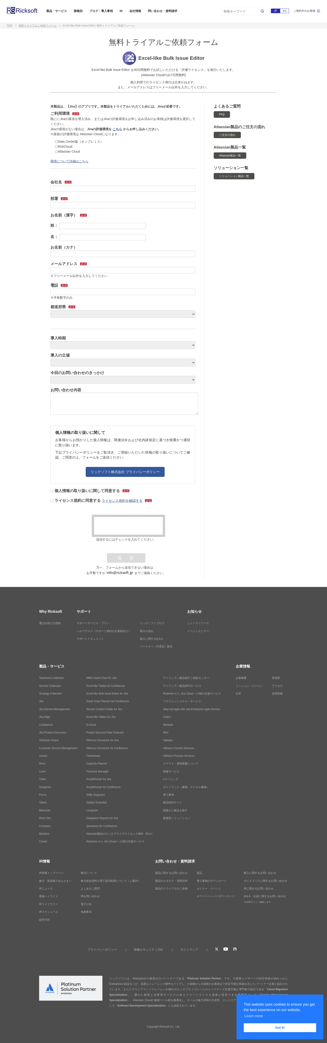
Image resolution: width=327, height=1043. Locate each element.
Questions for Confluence (101, 826)
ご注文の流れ (227, 135)
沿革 (238, 693)
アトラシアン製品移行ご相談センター (186, 678)
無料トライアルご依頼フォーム (38, 25)
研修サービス (171, 771)
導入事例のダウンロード (212, 880)
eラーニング (170, 779)
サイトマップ (189, 949)
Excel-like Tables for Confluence (105, 685)
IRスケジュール (48, 911)
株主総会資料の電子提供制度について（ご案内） (110, 880)
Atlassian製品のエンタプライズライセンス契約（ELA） (120, 833)
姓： (54, 225)
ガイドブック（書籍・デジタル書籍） (186, 787)
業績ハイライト (48, 896)
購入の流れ (147, 631)
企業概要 (241, 678)
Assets (43, 755)
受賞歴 (276, 678)
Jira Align (44, 717)
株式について (89, 873)
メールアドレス (68, 264)
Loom (42, 771)
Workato (168, 724)
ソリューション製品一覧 (234, 176)
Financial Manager (97, 771)
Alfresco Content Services (178, 748)
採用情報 (277, 693)
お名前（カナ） (63, 247)
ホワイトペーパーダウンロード (216, 896)
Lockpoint (92, 810)
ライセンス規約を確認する (122, 500)
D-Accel (91, 724)
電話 (59, 285)
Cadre (167, 717)
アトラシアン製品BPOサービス (182, 685)
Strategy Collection (50, 693)
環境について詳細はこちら (69, 161)
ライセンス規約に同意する (101, 500)
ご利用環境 (64, 113)
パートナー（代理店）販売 (156, 646)
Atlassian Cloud (67, 151)
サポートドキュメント (90, 638)
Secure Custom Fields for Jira (104, 709)
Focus (43, 794)
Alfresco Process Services (178, 755)
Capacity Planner (96, 763)
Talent (42, 802)
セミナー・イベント (209, 888)
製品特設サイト (172, 802)
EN (284, 10)
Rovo (42, 763)
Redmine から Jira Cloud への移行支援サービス (115, 841)
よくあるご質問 (90, 888)
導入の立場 (60, 355)
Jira (41, 701)
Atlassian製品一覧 (230, 155)
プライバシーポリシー (102, 949)
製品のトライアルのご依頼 (171, 888)
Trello (42, 779)
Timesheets (93, 755)
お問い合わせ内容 (65, 390)
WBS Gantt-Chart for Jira (101, 678)
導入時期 (58, 338)
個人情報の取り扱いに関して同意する (90, 491)
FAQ (222, 114)
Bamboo (44, 833)
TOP (9, 25)
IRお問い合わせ (90, 896)
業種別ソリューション (176, 818)
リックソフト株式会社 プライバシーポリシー (125, 472)
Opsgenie (45, 787)
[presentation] (128, 526)
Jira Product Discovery (52, 732)
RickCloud (63, 146)
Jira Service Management (54, 709)
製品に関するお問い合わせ (171, 873)
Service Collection (50, 685)
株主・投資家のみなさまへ (55, 880)
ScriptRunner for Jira (98, 779)
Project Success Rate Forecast (105, 732)
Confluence (46, 724)
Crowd (43, 841)
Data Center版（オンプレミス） (79, 141)
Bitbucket (44, 810)
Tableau (168, 740)
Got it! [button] (280, 1027)
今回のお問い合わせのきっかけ (77, 373)
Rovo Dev (45, 818)
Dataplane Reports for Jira (102, 818)
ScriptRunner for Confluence (103, 787)
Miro (165, 732)
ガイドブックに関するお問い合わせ (265, 880)
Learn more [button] (253, 1016)
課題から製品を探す (175, 810)
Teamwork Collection (51, 678)
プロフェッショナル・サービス (182, 701)
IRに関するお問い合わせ (259, 888)
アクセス (277, 685)
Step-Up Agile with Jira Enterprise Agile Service (191, 709)
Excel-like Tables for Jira (101, 717)
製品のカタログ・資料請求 (171, 880)
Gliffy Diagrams (95, 794)
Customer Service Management (58, 748)
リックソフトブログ (152, 623)
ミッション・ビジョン (249, 685)
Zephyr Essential (96, 802)
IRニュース (46, 888)
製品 (199, 873)
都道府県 (62, 307)
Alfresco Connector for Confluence (107, 748)
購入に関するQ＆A (151, 638)
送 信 (126, 557)
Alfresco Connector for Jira (102, 740)
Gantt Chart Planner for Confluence (107, 701)
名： (54, 237)
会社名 (60, 182)
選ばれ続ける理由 (50, 623)
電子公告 (86, 904)
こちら (117, 129)
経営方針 (44, 919)
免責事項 (86, 911)
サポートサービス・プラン (93, 623)
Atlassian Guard (48, 740)
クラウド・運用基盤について (180, 763)
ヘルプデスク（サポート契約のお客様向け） (104, 631)
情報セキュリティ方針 (148, 949)
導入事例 (168, 794)
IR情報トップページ (51, 873)
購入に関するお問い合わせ (260, 873)
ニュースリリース (198, 623)
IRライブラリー (48, 904)
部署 (59, 199)
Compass (45, 826)
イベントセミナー (198, 631)
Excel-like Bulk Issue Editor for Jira (107, 693)
